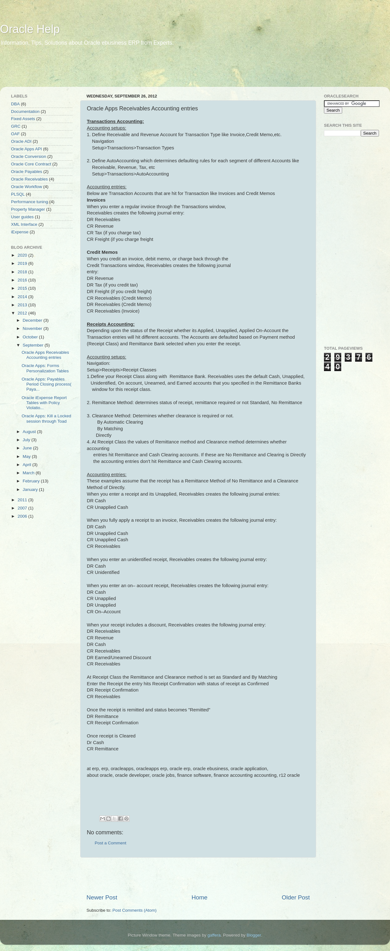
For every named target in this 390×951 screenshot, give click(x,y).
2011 (23, 500)
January (31, 489)
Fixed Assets (23, 118)
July (27, 439)
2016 (23, 280)
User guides (22, 216)
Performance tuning (29, 201)
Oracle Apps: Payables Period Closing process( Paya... (46, 384)
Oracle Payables (26, 171)
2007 (23, 508)
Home (199, 897)
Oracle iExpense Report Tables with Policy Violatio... (44, 402)
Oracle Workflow (26, 186)
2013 (23, 305)
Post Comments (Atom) (135, 910)
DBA (15, 104)
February (32, 481)
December (33, 320)
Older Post (296, 897)
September (34, 345)
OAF (15, 133)
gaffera (214, 935)
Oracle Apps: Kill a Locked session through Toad (46, 418)
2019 (23, 263)
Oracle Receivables (29, 179)
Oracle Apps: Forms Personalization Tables (45, 368)
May (27, 456)
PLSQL (18, 194)
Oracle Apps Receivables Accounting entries (45, 355)
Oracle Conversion (28, 156)
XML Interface (24, 224)
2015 (23, 288)
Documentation (25, 111)
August (30, 431)
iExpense (20, 232)
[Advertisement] (120, 71)
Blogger (254, 935)
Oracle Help (30, 29)
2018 (23, 272)
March (29, 472)
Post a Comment (110, 843)
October (31, 337)
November (33, 328)
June (28, 448)
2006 (23, 516)
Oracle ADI (21, 141)
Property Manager (28, 209)
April (27, 464)
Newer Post (101, 897)
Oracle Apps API (26, 149)
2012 (23, 313)
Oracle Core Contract (31, 164)
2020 (23, 255)
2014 (23, 296)
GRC (15, 126)
